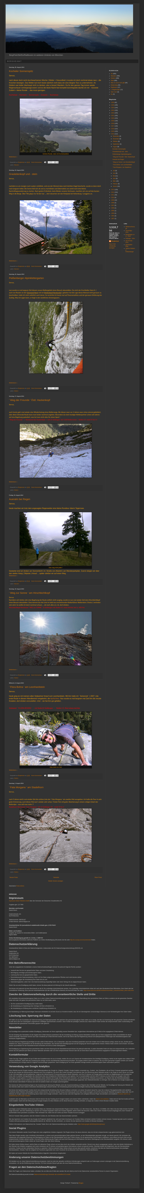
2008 (113, 202)
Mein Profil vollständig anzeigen (112, 246)
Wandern (16, 165)
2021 (113, 115)
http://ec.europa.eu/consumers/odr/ (80, 940)
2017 (113, 126)
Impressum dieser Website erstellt (19, 901)
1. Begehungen (115, 89)
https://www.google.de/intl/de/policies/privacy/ (91, 1124)
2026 (113, 102)
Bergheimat (115, 241)
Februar (115, 184)
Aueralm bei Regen (19, 499)
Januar (115, 186)
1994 (113, 213)
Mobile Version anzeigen (55, 881)
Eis (112, 94)
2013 (113, 189)
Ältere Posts (98, 877)
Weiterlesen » (13, 157)
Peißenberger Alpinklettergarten (26, 278)
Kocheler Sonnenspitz (21, 71)
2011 (113, 195)
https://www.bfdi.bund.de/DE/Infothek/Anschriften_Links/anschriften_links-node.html (109, 990)
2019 (113, 121)
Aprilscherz (54, 698)
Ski (112, 73)
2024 (113, 107)
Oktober (115, 141)
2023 (113, 110)
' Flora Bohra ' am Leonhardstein (27, 687)
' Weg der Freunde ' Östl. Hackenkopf (29, 400)
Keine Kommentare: (36, 162)
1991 (113, 216)
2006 (113, 208)
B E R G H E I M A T (14, 61)
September (116, 144)
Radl (112, 80)
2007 (113, 205)
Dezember (116, 136)
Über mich (114, 92)
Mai (114, 176)
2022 (113, 113)
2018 (113, 123)
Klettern (16, 391)
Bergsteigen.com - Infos (130, 235)
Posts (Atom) (20, 886)
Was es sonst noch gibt (118, 83)
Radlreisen (114, 87)
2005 (113, 210)
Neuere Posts (14, 877)
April (114, 178)
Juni (114, 173)
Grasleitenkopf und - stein (23, 174)
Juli (114, 170)
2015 (113, 131)
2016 (113, 128)
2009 (113, 200)
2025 (113, 105)
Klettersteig (114, 85)
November (116, 139)
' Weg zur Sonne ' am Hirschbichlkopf (29, 593)
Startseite (56, 877)
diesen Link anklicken (102, 1099)
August (115, 146)
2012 (113, 192)
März (114, 181)
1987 (113, 218)
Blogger (81, 1183)
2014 (113, 134)
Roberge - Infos (130, 238)
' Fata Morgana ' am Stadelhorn (26, 787)
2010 (113, 197)
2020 (113, 118)
